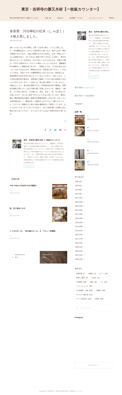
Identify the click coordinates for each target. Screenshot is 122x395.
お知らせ (79, 18)
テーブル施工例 (83, 299)
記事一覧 (66, 18)
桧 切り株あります (18, 208)
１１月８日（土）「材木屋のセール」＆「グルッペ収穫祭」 (33, 231)
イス (103, 282)
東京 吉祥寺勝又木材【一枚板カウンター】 (42, 18)
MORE (90, 18)
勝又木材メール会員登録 (84, 96)
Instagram (78, 104)
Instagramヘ (93, 365)
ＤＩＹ (103, 273)
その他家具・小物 (84, 290)
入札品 (95, 278)
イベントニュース (84, 286)
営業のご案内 (82, 278)
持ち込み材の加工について (96, 162)
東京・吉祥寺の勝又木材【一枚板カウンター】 (61, 9)
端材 (93, 282)
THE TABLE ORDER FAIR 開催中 (23, 186)
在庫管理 (80, 273)
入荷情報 (81, 282)
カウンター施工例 (84, 295)
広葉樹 (99, 299)
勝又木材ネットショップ (84, 88)
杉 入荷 (90, 150)
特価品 (92, 273)
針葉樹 (100, 290)
